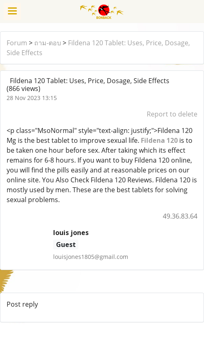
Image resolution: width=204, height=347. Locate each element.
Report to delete (172, 114)
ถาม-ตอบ (47, 42)
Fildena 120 (159, 140)
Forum (17, 42)
